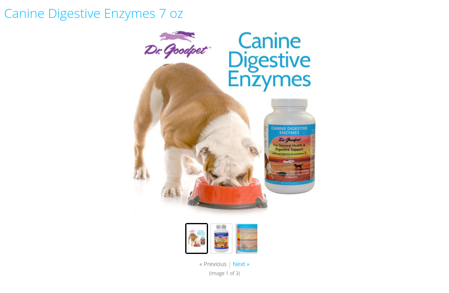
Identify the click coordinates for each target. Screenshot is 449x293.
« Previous (213, 264)
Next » (241, 264)
